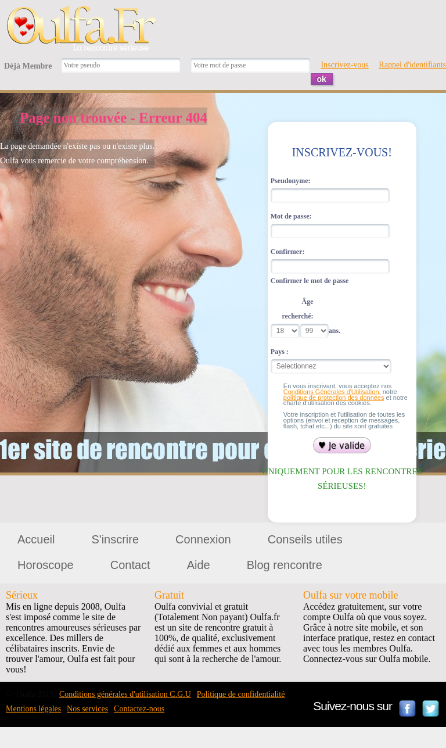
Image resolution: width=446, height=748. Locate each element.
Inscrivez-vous (344, 64)
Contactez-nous (139, 708)
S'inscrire (115, 539)
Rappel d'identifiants (412, 64)
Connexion (203, 539)
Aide (198, 565)
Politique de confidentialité (241, 694)
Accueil (36, 539)
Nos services (87, 708)
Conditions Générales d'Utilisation (331, 391)
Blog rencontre (284, 565)
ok (321, 79)
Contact (130, 565)
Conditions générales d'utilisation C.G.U (125, 694)
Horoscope (45, 565)
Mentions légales (33, 708)
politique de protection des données (333, 397)
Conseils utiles (305, 539)
